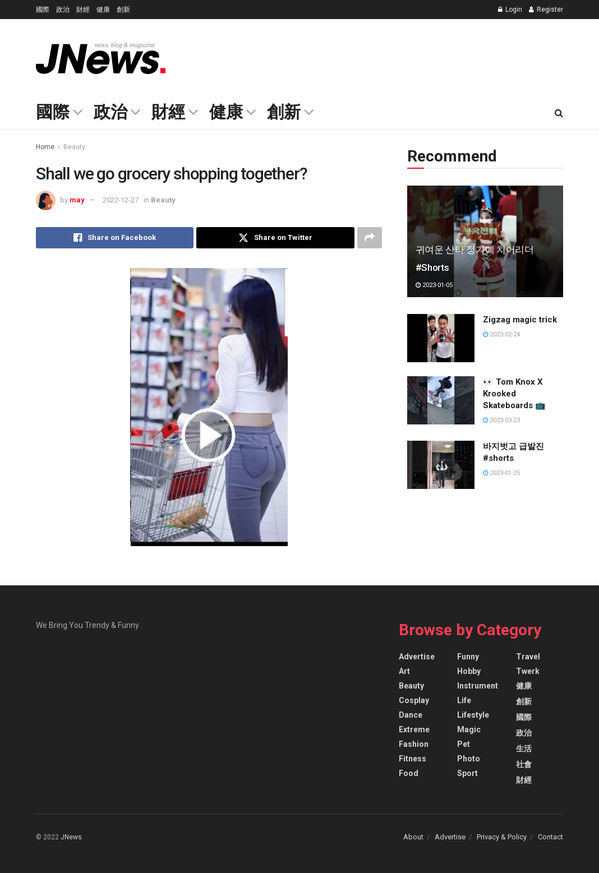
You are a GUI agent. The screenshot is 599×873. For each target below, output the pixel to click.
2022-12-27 (121, 200)
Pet (463, 744)
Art (404, 671)
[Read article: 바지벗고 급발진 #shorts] (440, 465)
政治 (63, 9)
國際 (42, 9)
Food (408, 773)
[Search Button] (559, 113)
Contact (550, 837)
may (77, 200)
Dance (410, 714)
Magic (469, 729)
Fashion (413, 744)
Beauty (74, 147)
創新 (123, 9)
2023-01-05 (434, 285)
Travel (528, 656)
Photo (468, 758)
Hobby (469, 671)
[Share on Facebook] (114, 237)
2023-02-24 (501, 334)
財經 (83, 9)
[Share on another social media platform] (369, 237)
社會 (524, 764)
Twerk (528, 671)
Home (45, 147)
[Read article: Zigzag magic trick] (440, 338)
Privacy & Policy (502, 837)
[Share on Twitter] (275, 237)
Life (464, 700)
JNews (71, 837)
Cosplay (414, 700)
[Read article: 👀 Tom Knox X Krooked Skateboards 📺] (440, 400)
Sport (467, 773)
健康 (103, 9)
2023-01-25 (501, 473)
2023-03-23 (501, 420)
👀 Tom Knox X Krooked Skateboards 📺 (514, 393)
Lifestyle (473, 714)
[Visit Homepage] (100, 58)
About (413, 837)
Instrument (477, 685)
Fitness (412, 758)
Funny (468, 656)
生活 (524, 748)
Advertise (417, 656)
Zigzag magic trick (520, 320)
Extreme (414, 729)
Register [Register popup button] (546, 9)
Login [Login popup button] (510, 9)
